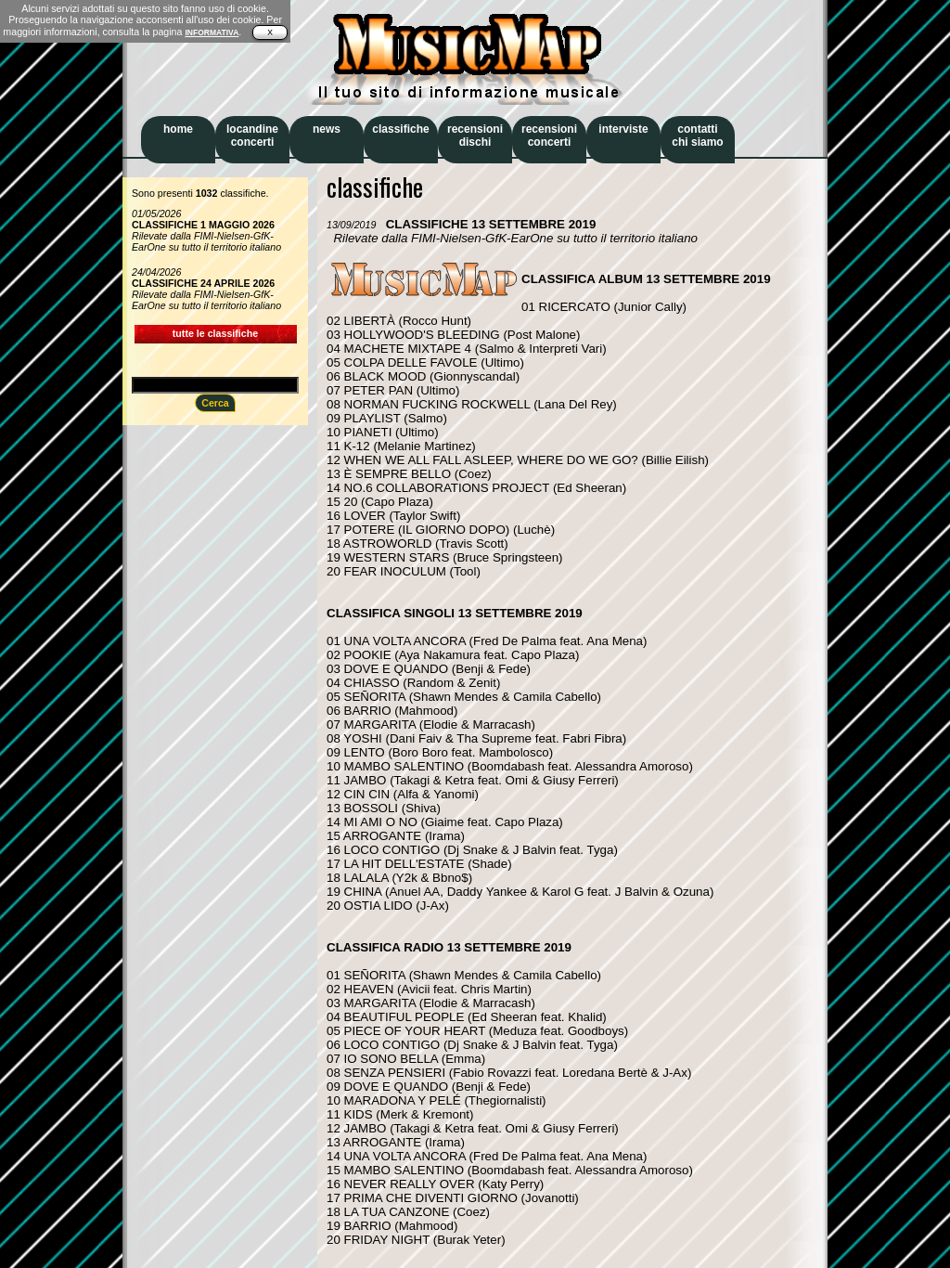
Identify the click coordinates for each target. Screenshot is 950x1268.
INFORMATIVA (211, 32)
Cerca (215, 402)
